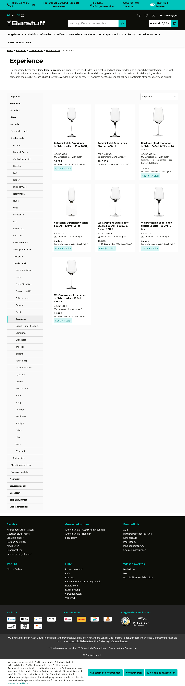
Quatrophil (21, 409)
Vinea (18, 444)
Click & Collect (14, 569)
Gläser (13, 117)
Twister (19, 430)
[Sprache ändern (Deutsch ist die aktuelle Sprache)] (12, 15)
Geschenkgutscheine (18, 533)
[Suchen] (122, 23)
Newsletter (13, 545)
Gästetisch (15, 110)
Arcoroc (17, 145)
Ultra (18, 437)
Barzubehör (15, 103)
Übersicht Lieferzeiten (81, 641)
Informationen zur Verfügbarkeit (83, 581)
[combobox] (93, 23)
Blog (125, 573)
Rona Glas (18, 235)
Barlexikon (129, 569)
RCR (15, 221)
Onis (15, 207)
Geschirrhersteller (20, 131)
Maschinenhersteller (21, 465)
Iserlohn (20, 353)
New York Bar (22, 388)
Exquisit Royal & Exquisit (27, 326)
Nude (16, 200)
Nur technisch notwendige (105, 672)
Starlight (20, 423)
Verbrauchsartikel (19, 506)
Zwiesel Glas (19, 458)
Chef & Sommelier (22, 159)
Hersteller (15, 124)
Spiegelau (18, 256)
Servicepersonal (18, 485)
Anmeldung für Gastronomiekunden (85, 529)
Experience (21, 319)
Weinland (20, 451)
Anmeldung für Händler (78, 533)
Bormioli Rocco (20, 152)
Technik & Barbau (18, 499)
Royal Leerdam (20, 242)
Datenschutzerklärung (19, 683)
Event (18, 312)
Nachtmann (19, 193)
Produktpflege (14, 550)
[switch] (152, 4)
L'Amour (20, 381)
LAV (15, 173)
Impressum (129, 541)
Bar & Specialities (24, 270)
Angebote (15, 96)
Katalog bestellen (16, 541)
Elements (20, 305)
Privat (162, 4)
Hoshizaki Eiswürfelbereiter (138, 577)
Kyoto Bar (20, 374)
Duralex (17, 166)
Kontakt (69, 577)
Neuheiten (15, 479)
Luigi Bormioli (20, 186)
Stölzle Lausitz (20, 263)
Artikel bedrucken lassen (20, 529)
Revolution (21, 416)
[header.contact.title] (138, 15)
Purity (18, 402)
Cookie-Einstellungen (134, 550)
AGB (125, 529)
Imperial (20, 346)
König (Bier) (21, 360)
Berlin (18, 277)
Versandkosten (73, 593)
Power (19, 395)
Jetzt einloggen (169, 15)
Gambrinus (21, 332)
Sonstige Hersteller (22, 249)
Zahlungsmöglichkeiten (19, 554)
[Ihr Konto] (153, 15)
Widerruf (70, 597)
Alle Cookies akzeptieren (161, 672)
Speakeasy (15, 492)
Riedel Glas (18, 228)
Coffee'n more (22, 298)
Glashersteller (18, 138)
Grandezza (21, 339)
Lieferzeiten (71, 585)
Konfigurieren (134, 672)
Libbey (16, 179)
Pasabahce (18, 214)
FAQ (67, 573)
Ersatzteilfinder (15, 537)
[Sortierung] (159, 96)
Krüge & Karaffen (24, 367)
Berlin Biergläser (24, 284)
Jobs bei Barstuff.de (134, 545)
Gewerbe (131, 4)
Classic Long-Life (24, 291)
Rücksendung (72, 589)
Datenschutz (130, 537)
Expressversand (74, 569)
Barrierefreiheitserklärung (137, 533)
